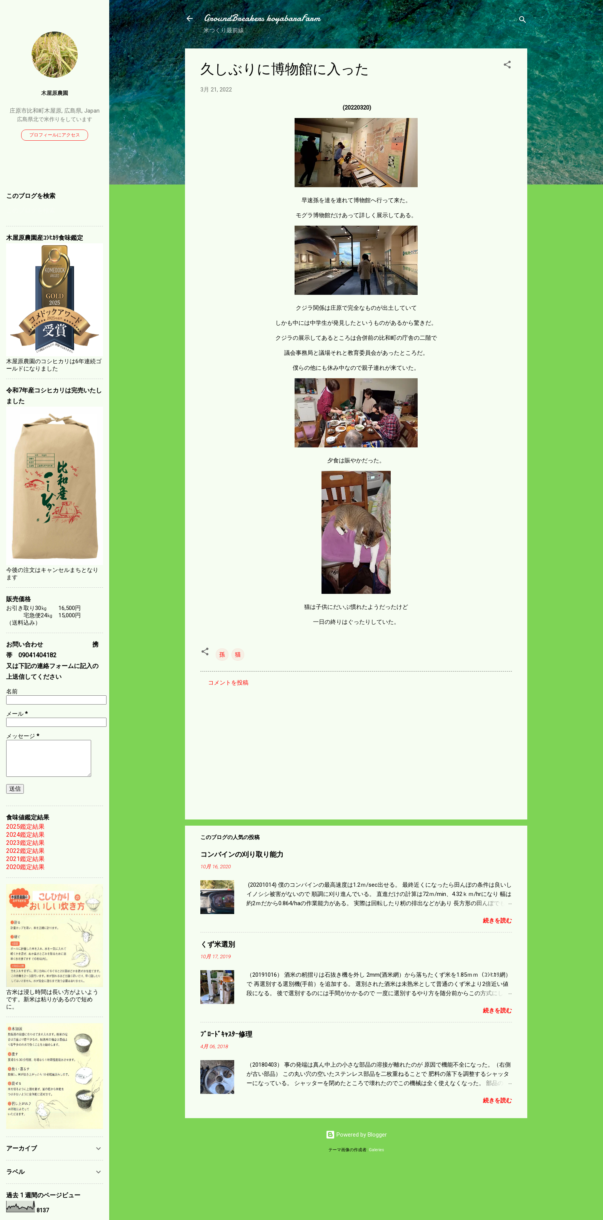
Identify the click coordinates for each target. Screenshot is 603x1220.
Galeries (376, 1149)
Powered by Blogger (356, 1134)
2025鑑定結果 (25, 826)
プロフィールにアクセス (54, 135)
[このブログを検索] (54, 210)
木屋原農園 (54, 93)
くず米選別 (217, 944)
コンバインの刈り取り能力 (241, 854)
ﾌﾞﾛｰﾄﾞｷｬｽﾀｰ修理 (226, 1034)
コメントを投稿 (228, 682)
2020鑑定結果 (25, 867)
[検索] (522, 21)
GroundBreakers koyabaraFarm (261, 18)
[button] (507, 66)
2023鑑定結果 (25, 842)
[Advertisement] (356, 748)
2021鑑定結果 (25, 859)
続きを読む (497, 920)
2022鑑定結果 (25, 850)
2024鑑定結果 (25, 834)
